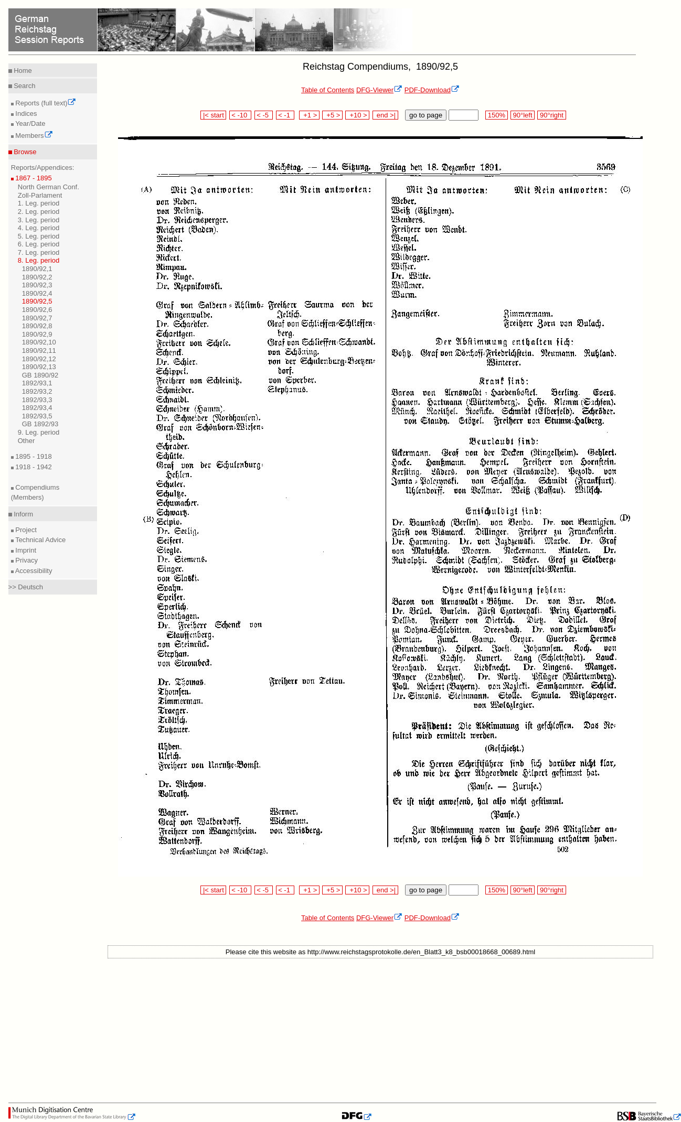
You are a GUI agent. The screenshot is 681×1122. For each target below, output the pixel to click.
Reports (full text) (45, 103)
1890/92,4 (37, 293)
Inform (22, 514)
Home (22, 70)
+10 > (357, 115)
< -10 (240, 115)
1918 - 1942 (33, 467)
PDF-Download (432, 90)
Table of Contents (327, 90)
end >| (385, 115)
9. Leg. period (39, 432)
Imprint (25, 550)
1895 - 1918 (33, 456)
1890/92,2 (37, 277)
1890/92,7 (37, 318)
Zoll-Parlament (40, 195)
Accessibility (33, 571)
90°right (551, 115)
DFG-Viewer (379, 90)
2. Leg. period (39, 211)
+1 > (309, 115)
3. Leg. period (39, 220)
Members (33, 135)
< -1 (285, 115)
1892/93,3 (37, 400)
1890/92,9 (37, 334)
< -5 (264, 115)
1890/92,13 (39, 367)
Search (24, 86)
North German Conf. (48, 187)
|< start (213, 115)
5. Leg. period (39, 236)
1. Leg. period (39, 203)
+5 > (332, 115)
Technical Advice (40, 540)
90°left (522, 115)
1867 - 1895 (33, 178)
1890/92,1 (37, 269)
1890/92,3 (37, 285)
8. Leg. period (39, 260)
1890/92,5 (37, 301)
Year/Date (30, 123)
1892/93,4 (37, 408)
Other (26, 441)
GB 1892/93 (40, 424)
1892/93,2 (37, 391)
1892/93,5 (37, 416)
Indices (25, 113)
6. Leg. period (39, 244)
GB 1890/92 (40, 375)
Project (25, 530)
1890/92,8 (37, 326)
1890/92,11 (39, 350)
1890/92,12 (39, 359)
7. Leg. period (39, 252)
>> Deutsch (26, 587)
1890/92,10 (39, 342)
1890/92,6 (37, 310)
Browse (24, 152)
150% (496, 115)
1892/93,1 (37, 383)
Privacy (26, 560)
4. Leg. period (39, 228)
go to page (425, 115)
